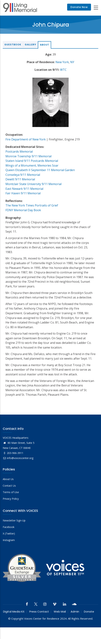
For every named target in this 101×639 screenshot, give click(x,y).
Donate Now (79, 7)
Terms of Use (11, 492)
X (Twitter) (9, 533)
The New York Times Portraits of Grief (31, 205)
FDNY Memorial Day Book (23, 210)
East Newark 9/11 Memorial (24, 189)
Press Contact (39, 611)
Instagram (9, 540)
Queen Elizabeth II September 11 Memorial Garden (40, 170)
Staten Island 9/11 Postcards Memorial (31, 161)
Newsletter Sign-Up (14, 520)
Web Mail (60, 611)
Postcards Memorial (19, 151)
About (44, 44)
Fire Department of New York (25, 139)
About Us (8, 479)
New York (62, 62)
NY (72, 62)
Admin (75, 611)
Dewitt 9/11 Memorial (20, 179)
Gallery (30, 44)
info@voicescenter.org (18, 458)
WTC (63, 70)
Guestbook (12, 44)
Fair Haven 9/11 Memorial (23, 193)
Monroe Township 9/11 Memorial (28, 156)
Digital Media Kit (14, 611)
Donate (89, 611)
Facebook (8, 527)
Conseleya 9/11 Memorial (22, 175)
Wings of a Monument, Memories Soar (31, 165)
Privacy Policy (11, 498)
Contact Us (9, 485)
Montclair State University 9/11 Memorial (33, 184)
